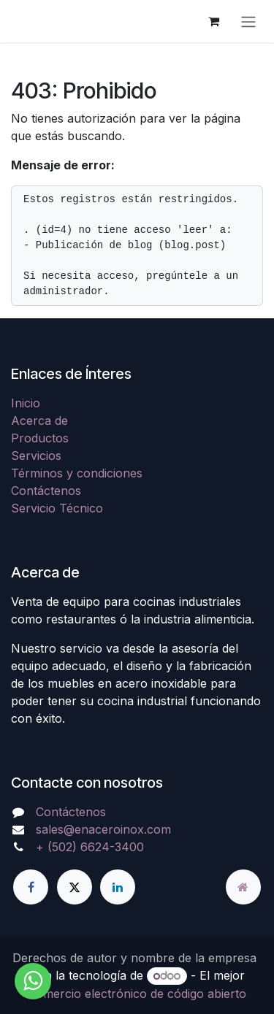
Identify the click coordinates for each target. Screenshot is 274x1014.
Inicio (25, 403)
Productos (40, 438)
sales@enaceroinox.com (103, 829)
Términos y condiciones (76, 473)
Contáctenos (46, 490)
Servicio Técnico (57, 508)
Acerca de (39, 420)
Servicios (36, 455)
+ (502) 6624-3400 (90, 847)
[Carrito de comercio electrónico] (213, 21)
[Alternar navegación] (248, 21)
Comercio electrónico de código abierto (137, 993)
